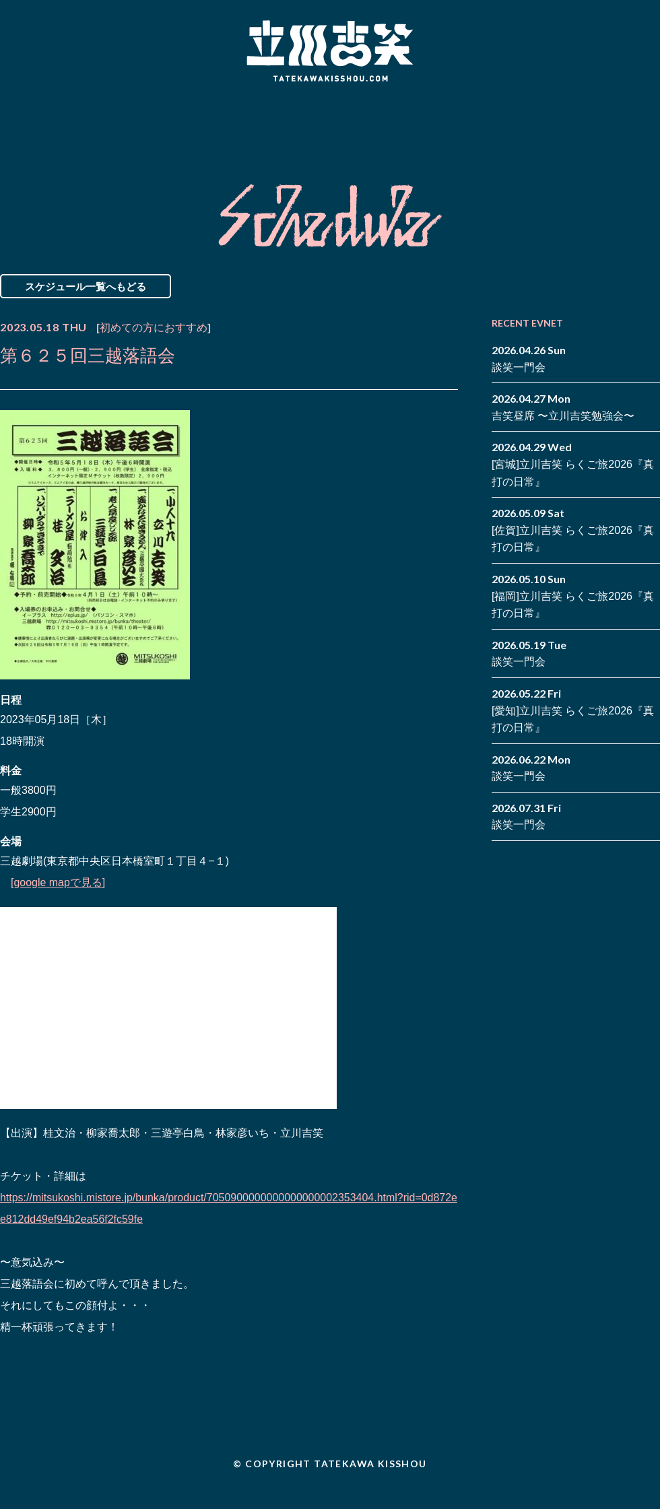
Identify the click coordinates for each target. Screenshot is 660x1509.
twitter (650, 113)
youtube (650, 133)
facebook (630, 113)
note (630, 133)
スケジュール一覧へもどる (85, 286)
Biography (310, 123)
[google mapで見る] (58, 882)
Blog (444, 123)
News (56, 123)
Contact (564, 123)
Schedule (176, 123)
